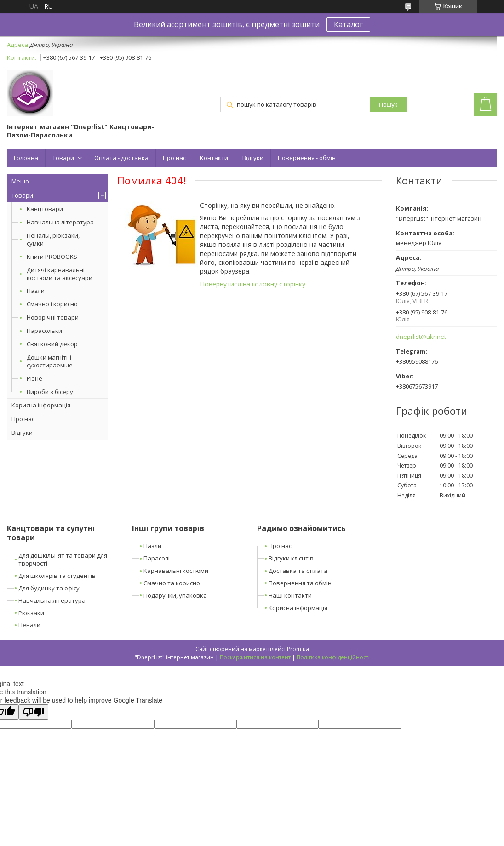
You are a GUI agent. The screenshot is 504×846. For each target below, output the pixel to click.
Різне (34, 378)
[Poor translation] (33, 712)
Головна (26, 158)
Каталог (348, 24)
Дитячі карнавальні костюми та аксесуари (59, 274)
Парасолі (156, 558)
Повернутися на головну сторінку (252, 284)
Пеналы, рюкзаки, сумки (53, 239)
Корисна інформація (40, 405)
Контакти (214, 158)
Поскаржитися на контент (255, 657)
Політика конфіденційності (333, 657)
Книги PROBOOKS (52, 256)
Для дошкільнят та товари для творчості (62, 559)
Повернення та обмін (300, 583)
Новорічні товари (53, 317)
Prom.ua (298, 649)
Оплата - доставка (121, 158)
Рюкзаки (31, 613)
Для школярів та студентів (57, 576)
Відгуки (252, 158)
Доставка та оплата (298, 570)
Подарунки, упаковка (175, 595)
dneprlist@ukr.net (421, 337)
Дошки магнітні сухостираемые (50, 361)
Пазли (36, 290)
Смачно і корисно (52, 304)
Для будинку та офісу (49, 588)
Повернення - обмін (307, 158)
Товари (63, 158)
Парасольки (44, 330)
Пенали (29, 625)
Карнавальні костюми (175, 570)
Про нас (174, 158)
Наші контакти (290, 595)
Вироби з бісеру (50, 392)
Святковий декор (52, 344)
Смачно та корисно (171, 583)
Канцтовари (45, 209)
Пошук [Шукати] (388, 104)
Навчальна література (60, 222)
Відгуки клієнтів (291, 558)
